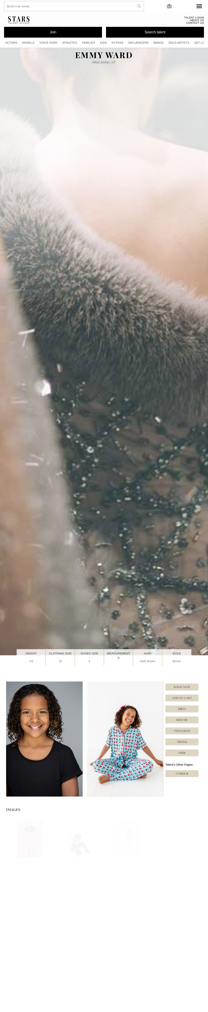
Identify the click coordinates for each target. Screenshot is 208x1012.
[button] (181, 741)
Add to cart (182, 698)
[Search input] (69, 6)
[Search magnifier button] (139, 6)
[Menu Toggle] (199, 6)
